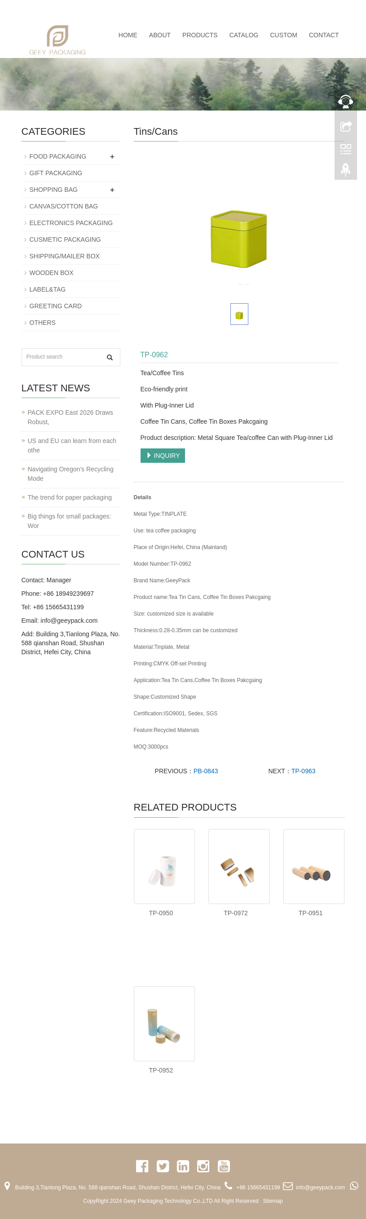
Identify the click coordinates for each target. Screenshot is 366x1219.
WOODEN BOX (52, 272)
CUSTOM (283, 35)
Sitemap (273, 1201)
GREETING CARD (56, 306)
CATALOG (244, 35)
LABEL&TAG (48, 289)
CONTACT (324, 35)
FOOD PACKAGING (58, 156)
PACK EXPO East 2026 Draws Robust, (70, 417)
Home (128, 35)
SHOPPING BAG (54, 189)
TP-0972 (236, 913)
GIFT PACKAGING (56, 173)
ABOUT (160, 35)
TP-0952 (161, 1070)
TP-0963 (303, 771)
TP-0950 (161, 913)
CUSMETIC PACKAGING (65, 239)
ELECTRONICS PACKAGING (71, 222)
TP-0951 (311, 913)
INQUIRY (163, 455)
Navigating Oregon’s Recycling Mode (71, 473)
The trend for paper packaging (70, 497)
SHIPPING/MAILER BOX (65, 256)
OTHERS (43, 322)
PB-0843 (206, 771)
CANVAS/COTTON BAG (64, 206)
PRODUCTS (200, 35)
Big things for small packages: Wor (69, 521)
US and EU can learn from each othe (72, 445)
